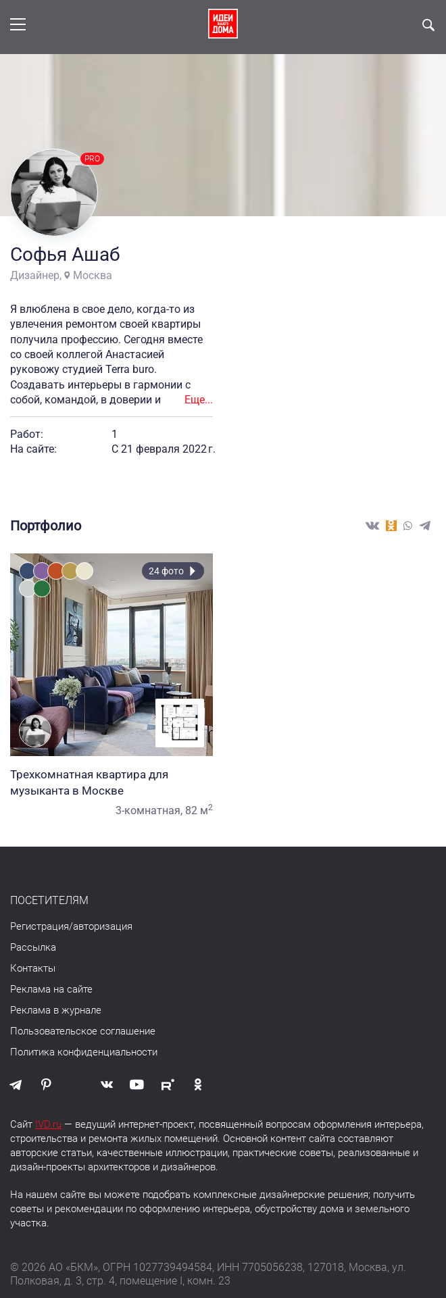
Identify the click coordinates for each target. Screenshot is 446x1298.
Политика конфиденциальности (83, 1052)
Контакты (32, 968)
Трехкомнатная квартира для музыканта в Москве (111, 782)
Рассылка (33, 947)
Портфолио (45, 526)
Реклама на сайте (51, 989)
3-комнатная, (149, 810)
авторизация (102, 926)
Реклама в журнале (55, 1010)
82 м (199, 810)
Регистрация (39, 926)
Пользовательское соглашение (82, 1031)
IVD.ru (48, 1124)
